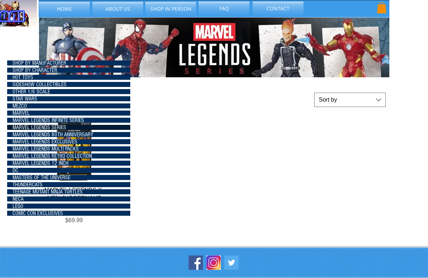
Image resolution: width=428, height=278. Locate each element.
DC (15, 170)
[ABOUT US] (117, 9)
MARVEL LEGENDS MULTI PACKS (46, 148)
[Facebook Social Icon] (196, 262)
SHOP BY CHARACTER (35, 70)
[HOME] (64, 9)
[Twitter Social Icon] (231, 262)
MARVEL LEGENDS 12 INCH (40, 163)
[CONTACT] (278, 8)
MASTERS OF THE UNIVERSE (41, 177)
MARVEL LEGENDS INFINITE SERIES (48, 120)
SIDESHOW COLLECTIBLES (40, 84)
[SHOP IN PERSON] (170, 9)
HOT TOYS (23, 77)
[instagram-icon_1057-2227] (213, 262)
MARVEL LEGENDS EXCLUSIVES (45, 141)
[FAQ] (224, 8)
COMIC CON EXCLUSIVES (38, 213)
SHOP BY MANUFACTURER (39, 62)
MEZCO (20, 105)
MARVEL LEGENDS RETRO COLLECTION (52, 155)
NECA (18, 198)
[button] (381, 7)
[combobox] (350, 100)
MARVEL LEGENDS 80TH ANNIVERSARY (53, 134)
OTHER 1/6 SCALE (31, 91)
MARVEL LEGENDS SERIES (39, 127)
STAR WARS (25, 98)
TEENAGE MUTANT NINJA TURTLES (48, 191)
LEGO (18, 206)
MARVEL (21, 113)
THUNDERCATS (28, 184)
